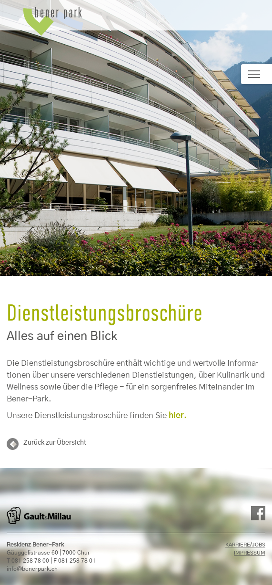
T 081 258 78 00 (28, 561)
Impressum (249, 553)
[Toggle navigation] (256, 74)
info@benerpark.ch (32, 569)
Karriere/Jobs (245, 544)
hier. (178, 415)
